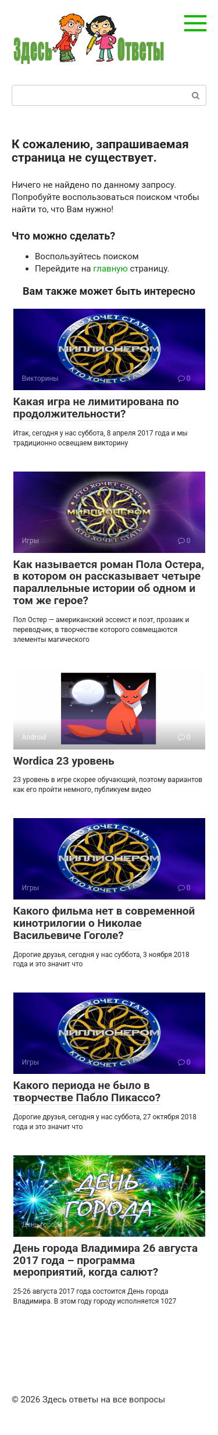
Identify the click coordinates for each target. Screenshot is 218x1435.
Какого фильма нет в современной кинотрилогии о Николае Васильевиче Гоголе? (104, 923)
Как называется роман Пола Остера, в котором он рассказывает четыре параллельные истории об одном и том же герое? (109, 583)
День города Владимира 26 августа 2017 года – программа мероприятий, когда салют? (105, 1260)
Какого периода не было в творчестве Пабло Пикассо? (87, 1091)
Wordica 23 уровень (64, 761)
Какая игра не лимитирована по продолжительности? (96, 407)
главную (110, 268)
